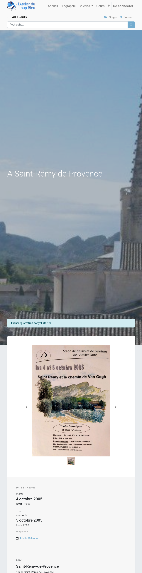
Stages (110, 17)
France (126, 17)
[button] (108, 6)
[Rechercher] (131, 24)
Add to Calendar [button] (29, 538)
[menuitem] (52, 6)
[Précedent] (26, 406)
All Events (17, 17)
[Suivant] (116, 406)
